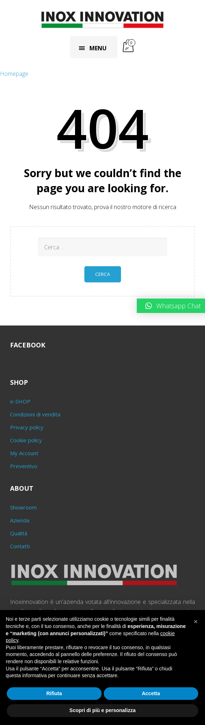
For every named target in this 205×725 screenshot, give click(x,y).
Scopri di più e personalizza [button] (102, 710)
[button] (195, 621)
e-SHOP (20, 401)
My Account (24, 453)
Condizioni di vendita (35, 414)
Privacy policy (26, 427)
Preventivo (23, 466)
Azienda (19, 520)
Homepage (14, 74)
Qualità (18, 533)
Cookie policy (26, 440)
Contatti (20, 546)
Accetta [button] (151, 693)
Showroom (23, 507)
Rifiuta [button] (54, 693)
